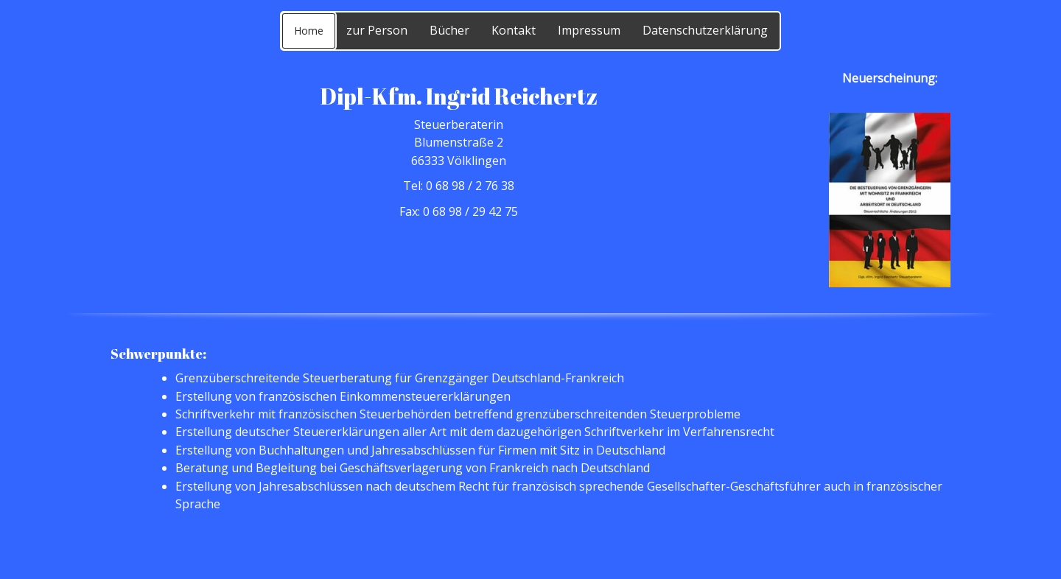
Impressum (589, 30)
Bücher (449, 30)
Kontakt (513, 30)
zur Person (376, 30)
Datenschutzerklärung (705, 30)
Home (308, 31)
